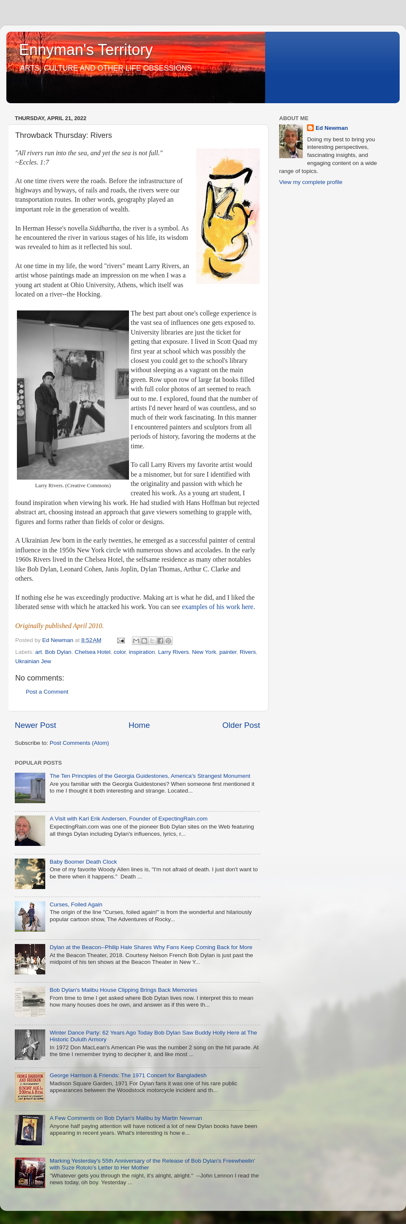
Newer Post (35, 725)
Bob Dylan (58, 652)
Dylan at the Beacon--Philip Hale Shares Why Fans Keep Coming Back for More (150, 947)
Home (139, 725)
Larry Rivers (173, 652)
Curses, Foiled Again (75, 904)
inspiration (142, 652)
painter (228, 652)
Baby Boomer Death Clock (83, 862)
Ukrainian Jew (33, 661)
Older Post (241, 725)
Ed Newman (331, 128)
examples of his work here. (218, 606)
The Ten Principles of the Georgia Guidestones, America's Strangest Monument (149, 776)
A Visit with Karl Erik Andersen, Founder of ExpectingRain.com (128, 818)
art (38, 652)
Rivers (248, 652)
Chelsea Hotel (92, 652)
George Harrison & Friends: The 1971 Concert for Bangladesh (127, 1075)
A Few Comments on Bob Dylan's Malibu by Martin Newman (125, 1118)
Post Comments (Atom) (79, 743)
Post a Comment (47, 692)
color (120, 652)
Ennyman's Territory (86, 49)
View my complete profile (311, 182)
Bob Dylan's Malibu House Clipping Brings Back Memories (123, 990)
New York (204, 652)
